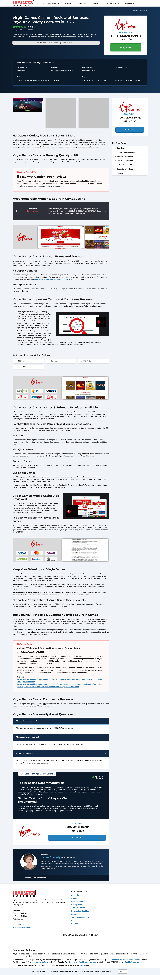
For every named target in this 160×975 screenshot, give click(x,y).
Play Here (126, 47)
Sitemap (74, 924)
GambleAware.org (132, 962)
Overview (119, 148)
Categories (82, 3)
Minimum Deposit (112, 3)
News (73, 914)
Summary (119, 173)
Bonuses (68, 3)
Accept (123, 971)
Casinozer (53, 361)
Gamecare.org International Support (125, 960)
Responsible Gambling (80, 911)
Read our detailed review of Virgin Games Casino (56, 43)
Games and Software (124, 161)
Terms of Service (78, 908)
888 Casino (21, 361)
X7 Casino (21, 367)
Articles (74, 898)
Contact (74, 921)
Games (96, 3)
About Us (75, 895)
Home (135, 10)
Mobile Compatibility (124, 165)
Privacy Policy (77, 905)
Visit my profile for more (36, 878)
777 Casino (86, 361)
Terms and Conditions (124, 156)
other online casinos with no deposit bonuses (51, 280)
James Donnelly (51, 857)
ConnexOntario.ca (43, 962)
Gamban (82, 965)
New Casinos (130, 3)
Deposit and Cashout (124, 169)
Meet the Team (77, 901)
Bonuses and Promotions (125, 152)
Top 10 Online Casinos (50, 3)
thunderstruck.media (22, 928)
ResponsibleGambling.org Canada (82, 962)
